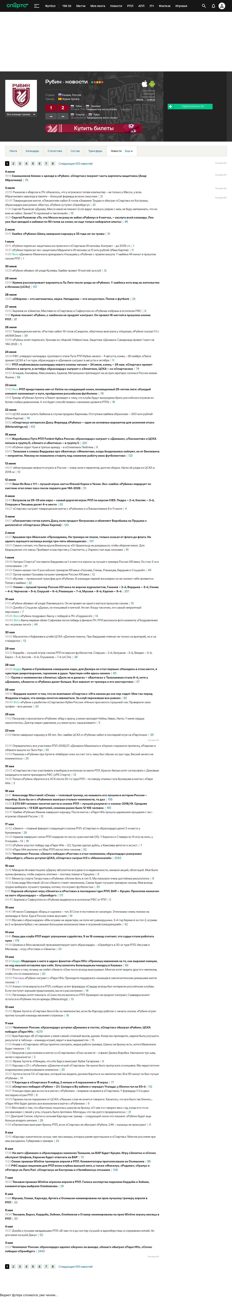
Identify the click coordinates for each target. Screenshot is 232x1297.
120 (66, 525)
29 (25, 832)
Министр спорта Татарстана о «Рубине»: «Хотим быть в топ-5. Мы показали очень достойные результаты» (80, 878)
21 (101, 196)
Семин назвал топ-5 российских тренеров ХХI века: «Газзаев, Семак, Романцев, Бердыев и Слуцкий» (79, 570)
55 (47, 750)
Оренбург (96, 106)
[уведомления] (213, 6)
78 (102, 393)
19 (71, 916)
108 (115, 1170)
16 (67, 1015)
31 (108, 234)
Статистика (55, 151)
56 (18, 377)
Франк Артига (70, 99)
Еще (129, 151)
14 (21, 1078)
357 (126, 591)
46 (36, 624)
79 (26, 180)
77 (112, 1082)
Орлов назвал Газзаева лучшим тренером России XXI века (51, 574)
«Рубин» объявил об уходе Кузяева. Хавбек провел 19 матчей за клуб (56, 270)
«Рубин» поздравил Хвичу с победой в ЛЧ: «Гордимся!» (56, 616)
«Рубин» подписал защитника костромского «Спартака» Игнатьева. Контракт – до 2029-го (71, 246)
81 (127, 550)
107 (35, 287)
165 (109, 808)
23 (133, 299)
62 (61, 504)
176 (17, 940)
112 (150, 1086)
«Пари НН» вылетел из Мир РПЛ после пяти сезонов (46, 849)
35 (98, 887)
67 (138, 682)
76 (28, 418)
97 (15, 319)
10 (19, 472)
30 (16, 1219)
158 (110, 799)
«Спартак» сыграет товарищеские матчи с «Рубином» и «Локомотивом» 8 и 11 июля (67, 509)
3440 (41, 1251)
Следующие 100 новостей (76, 163)
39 (26, 335)
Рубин (79, 106)
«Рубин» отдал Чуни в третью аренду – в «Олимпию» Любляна (52, 447)
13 (96, 616)
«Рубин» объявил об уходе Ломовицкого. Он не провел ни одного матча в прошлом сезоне (70, 603)
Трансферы (95, 151)
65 (114, 673)
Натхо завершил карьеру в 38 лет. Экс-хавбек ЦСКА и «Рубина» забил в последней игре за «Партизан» (79, 735)
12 (105, 270)
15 (72, 213)
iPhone (139, 99)
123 (130, 455)
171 (61, 895)
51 (85, 488)
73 (82, 1157)
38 (76, 657)
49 (149, 570)
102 (33, 427)
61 (26, 566)
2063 (118, 858)
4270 (39, 1032)
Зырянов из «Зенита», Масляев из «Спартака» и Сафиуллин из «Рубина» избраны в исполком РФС (77, 311)
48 (126, 222)
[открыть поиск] (204, 6)
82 (125, 698)
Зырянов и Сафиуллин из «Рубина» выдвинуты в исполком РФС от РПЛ (59, 899)
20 (27, 758)
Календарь (32, 151)
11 (133, 250)
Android (151, 99)
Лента (13, 151)
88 (149, 1161)
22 (94, 205)
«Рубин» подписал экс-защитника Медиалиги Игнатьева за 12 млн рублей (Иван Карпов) (70, 250)
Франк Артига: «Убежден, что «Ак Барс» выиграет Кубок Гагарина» (56, 1061)
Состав (75, 151)
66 (126, 965)
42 (126, 924)
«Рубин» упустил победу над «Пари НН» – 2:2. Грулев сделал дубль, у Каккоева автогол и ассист (75, 845)
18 (113, 402)
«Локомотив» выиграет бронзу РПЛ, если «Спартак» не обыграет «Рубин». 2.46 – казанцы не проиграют (79, 1124)
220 (84, 443)
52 (84, 849)
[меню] (37, 6)
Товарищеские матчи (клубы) (101, 109)
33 (37, 706)
